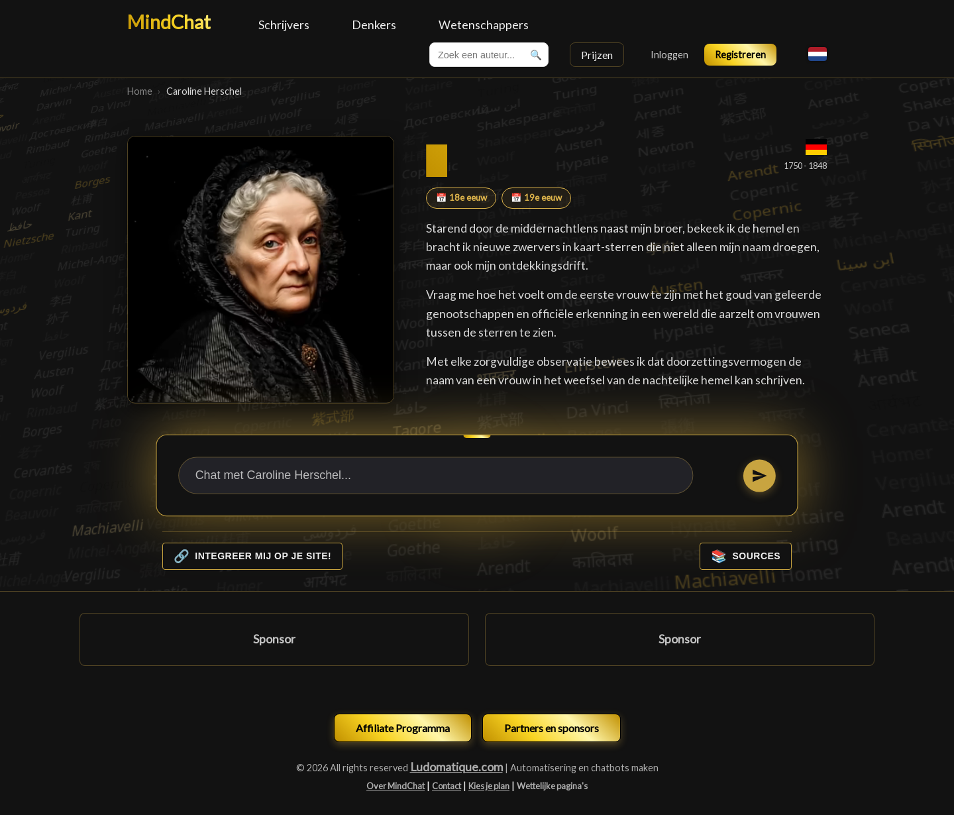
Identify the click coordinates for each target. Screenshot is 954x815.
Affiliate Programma (403, 728)
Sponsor (274, 639)
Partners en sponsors (551, 728)
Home (139, 91)
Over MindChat (395, 786)
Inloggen (669, 54)
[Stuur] (759, 475)
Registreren (740, 54)
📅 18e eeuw (461, 197)
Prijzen (597, 54)
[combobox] (489, 54)
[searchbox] (489, 54)
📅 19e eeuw (536, 197)
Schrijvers (283, 25)
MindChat (169, 22)
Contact (446, 786)
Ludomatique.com (456, 767)
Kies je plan (488, 786)
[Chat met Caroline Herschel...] (436, 475)
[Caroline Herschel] (261, 269)
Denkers (374, 25)
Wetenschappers (484, 25)
